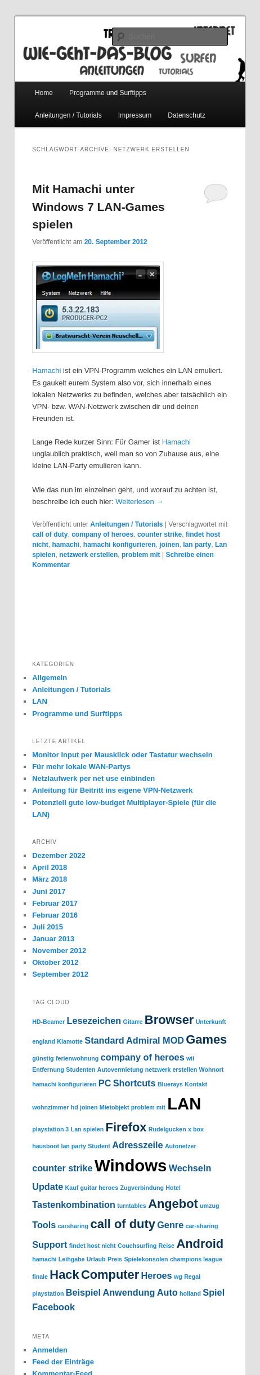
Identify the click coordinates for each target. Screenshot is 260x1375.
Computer (110, 1275)
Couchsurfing (137, 1245)
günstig (42, 1058)
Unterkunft (211, 1021)
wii (190, 1058)
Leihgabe (72, 1259)
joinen (169, 545)
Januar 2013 (53, 938)
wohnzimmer (50, 1107)
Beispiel (83, 1292)
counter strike (159, 534)
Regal (192, 1276)
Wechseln (190, 1168)
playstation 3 (50, 1129)
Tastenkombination (73, 1204)
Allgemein (49, 677)
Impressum (134, 115)
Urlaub (96, 1259)
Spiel (214, 1292)
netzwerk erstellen (88, 555)
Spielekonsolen (146, 1259)
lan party (197, 545)
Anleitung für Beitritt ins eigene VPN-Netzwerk (112, 790)
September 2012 (60, 974)
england (43, 1041)
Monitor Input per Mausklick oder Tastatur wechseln (122, 755)
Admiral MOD (155, 1040)
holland (190, 1293)
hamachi (66, 545)
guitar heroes (99, 1187)
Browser (169, 1020)
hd (74, 1107)
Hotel (173, 1187)
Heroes (156, 1275)
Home (44, 93)
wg (178, 1276)
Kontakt (196, 1084)
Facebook (53, 1307)
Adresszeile (137, 1145)
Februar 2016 (55, 915)
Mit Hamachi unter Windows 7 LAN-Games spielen (98, 206)
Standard (104, 1040)
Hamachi (46, 370)
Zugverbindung (142, 1187)
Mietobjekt (114, 1107)
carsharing (73, 1226)
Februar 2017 (55, 903)
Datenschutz (186, 115)
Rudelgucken (167, 1129)
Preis (114, 1259)
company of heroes (102, 534)
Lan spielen (87, 1129)
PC (104, 1083)
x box (196, 1129)
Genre (170, 1225)
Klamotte (70, 1041)
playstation (48, 1293)
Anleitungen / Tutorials (68, 115)
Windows (131, 1165)
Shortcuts (134, 1083)
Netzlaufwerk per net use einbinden (93, 778)
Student (99, 1146)
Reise (166, 1245)
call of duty (50, 534)
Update (47, 1186)
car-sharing (202, 1226)
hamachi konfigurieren (119, 545)
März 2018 (49, 879)
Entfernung (48, 1069)
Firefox (126, 1127)
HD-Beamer (48, 1021)
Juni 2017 (48, 891)
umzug (209, 1205)
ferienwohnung (77, 1058)
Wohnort (211, 1069)
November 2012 (59, 950)
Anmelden (50, 1350)
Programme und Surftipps (107, 93)
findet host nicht (92, 1245)
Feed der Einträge (63, 1362)
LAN (39, 701)
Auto (167, 1292)
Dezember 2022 (59, 855)
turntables (131, 1205)
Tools (44, 1225)
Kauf (72, 1187)
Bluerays (170, 1084)
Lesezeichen (94, 1020)
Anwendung (128, 1292)
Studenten (80, 1069)
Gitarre (133, 1021)
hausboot (45, 1146)
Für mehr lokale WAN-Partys (81, 766)
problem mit (141, 555)
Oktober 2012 (55, 962)
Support (49, 1244)
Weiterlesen (139, 501)
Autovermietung (120, 1069)
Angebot (173, 1204)
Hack (64, 1275)
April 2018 (49, 867)
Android (199, 1244)
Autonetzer (180, 1146)
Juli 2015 (47, 927)
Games (206, 1039)
